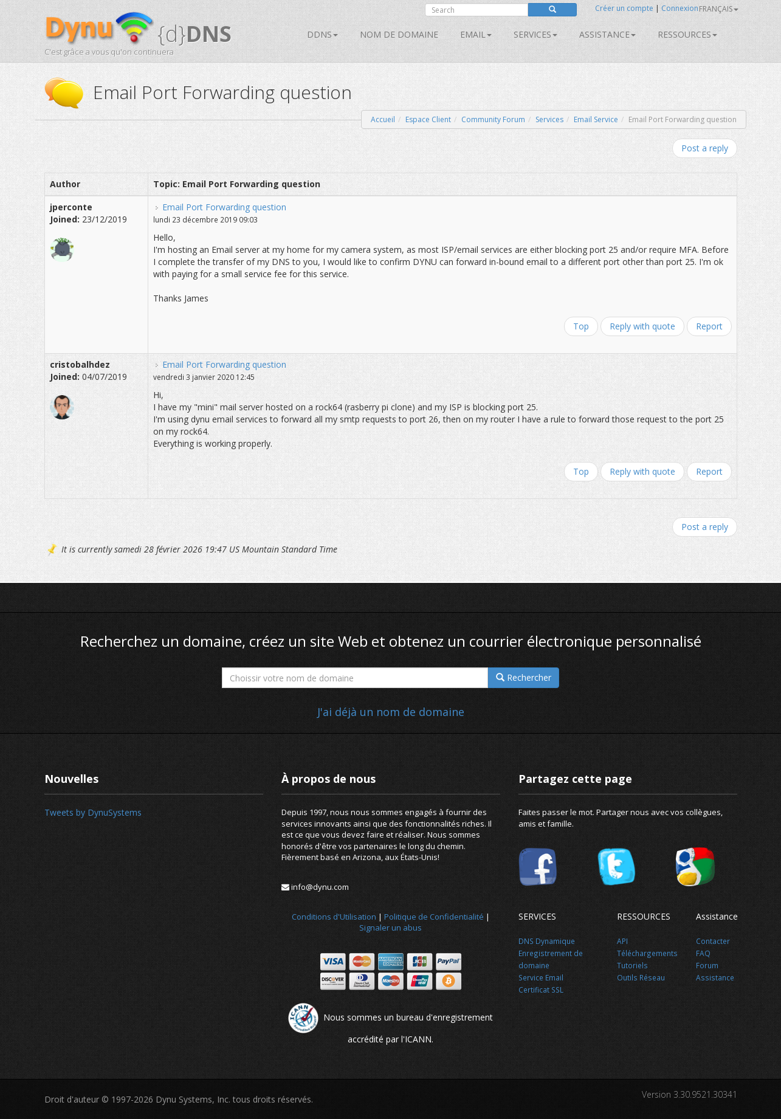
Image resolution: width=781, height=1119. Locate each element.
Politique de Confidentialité (434, 916)
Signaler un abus (390, 927)
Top (581, 326)
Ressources (687, 34)
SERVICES (535, 34)
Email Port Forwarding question (224, 207)
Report (709, 326)
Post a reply (704, 148)
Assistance (607, 34)
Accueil (383, 119)
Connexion (679, 8)
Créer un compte (624, 8)
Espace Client (428, 119)
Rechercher (523, 677)
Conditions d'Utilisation (334, 916)
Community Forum (493, 119)
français (718, 9)
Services (549, 119)
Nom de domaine (399, 34)
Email (476, 34)
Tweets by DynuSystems (93, 812)
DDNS (322, 34)
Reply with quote (642, 326)
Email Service (596, 119)
